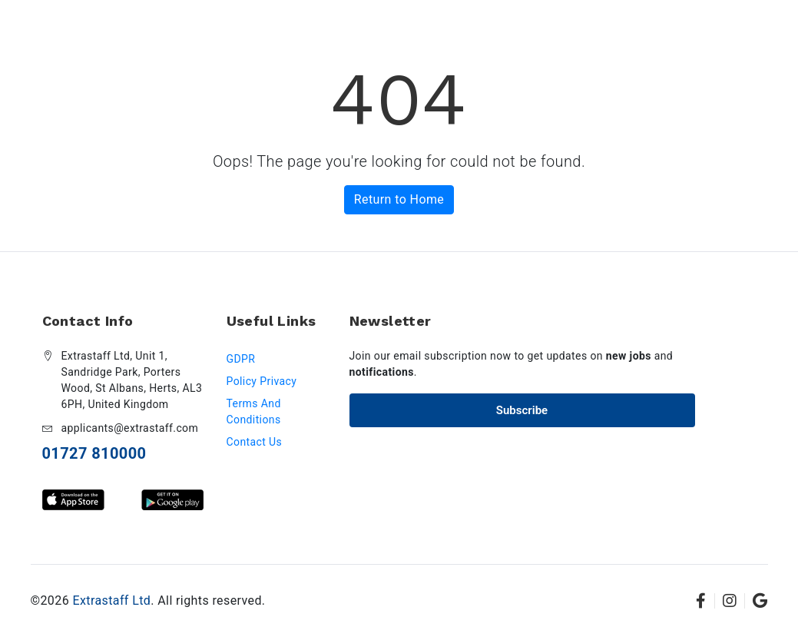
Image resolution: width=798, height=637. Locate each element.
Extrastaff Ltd (111, 600)
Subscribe (522, 410)
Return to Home (399, 199)
